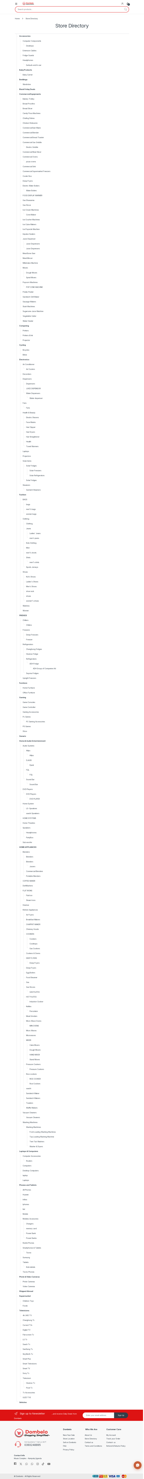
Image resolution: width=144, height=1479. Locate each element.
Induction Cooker (36, 1002)
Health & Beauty (29, 413)
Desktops (30, 46)
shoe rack (30, 591)
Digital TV (26, 1330)
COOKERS (30, 934)
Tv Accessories (29, 1393)
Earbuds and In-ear (33, 65)
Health (28, 442)
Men (28, 548)
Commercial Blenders (34, 871)
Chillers (25, 620)
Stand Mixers (35, 1059)
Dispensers (27, 379)
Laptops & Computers (28, 1151)
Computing (24, 326)
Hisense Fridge (32, 654)
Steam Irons (30, 900)
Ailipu (28, 750)
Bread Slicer (27, 108)
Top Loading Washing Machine (42, 1137)
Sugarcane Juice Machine (33, 311)
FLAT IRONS (27, 891)
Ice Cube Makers (29, 224)
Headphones (28, 60)
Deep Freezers (32, 635)
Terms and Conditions (93, 1446)
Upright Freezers (29, 678)
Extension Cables (29, 51)
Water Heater (28, 321)
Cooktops (33, 944)
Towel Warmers (32, 446)
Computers (27, 1166)
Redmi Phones (28, 1243)
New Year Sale (69, 1435)
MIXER (28, 1040)
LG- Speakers (31, 808)
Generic (22, 736)
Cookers (33, 939)
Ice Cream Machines (31, 210)
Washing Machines (30, 1122)
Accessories (24, 36)
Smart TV (26, 1368)
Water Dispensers (33, 393)
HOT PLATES (31, 997)
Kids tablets (30, 1267)
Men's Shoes (31, 586)
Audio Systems (28, 746)
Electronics (24, 359)
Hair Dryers (30, 432)
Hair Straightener (32, 437)
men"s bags (31, 509)
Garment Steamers (33, 490)
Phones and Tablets (27, 1185)
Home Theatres (29, 823)
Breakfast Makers (33, 919)
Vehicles (23, 1402)
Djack (32, 765)
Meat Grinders (31, 1016)
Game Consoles (29, 702)
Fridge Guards (28, 55)
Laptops (26, 451)
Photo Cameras (29, 1282)
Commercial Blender (31, 133)
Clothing (26, 519)
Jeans (28, 528)
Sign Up (121, 1415)
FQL (27, 770)
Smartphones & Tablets (32, 1248)
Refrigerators (28, 644)
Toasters (29, 1103)
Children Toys (28, 1301)
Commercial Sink (29, 166)
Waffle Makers (32, 1108)
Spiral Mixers (31, 277)
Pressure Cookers (33, 1064)
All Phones (27, 1190)
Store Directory (91, 1439)
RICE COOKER (35, 1079)
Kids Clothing (31, 543)
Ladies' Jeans (35, 533)
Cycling (22, 345)
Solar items (27, 461)
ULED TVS (27, 1397)
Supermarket (25, 1296)
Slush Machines (29, 306)
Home (17, 18)
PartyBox (29, 837)
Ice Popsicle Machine (31, 229)
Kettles (28, 1006)
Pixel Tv (29, 1388)
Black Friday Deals (27, 89)
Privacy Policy (68, 1450)
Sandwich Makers (33, 1098)
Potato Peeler (28, 292)
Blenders (26, 852)
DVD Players (28, 789)
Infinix (25, 1199)
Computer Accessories (32, 1156)
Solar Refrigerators (37, 475)
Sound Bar (30, 779)
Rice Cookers (35, 1084)
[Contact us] (138, 1465)
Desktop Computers (31, 1171)
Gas (27, 982)
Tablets (26, 1262)
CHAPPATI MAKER (33, 924)
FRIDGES (23, 615)
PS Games (27, 726)
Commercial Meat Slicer (32, 152)
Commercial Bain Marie (32, 128)
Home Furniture (29, 688)
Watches (26, 606)
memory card (31, 1228)
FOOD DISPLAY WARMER (32, 195)
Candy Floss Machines (31, 113)
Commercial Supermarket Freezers (36, 171)
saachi (28, 1088)
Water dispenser (36, 398)
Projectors (27, 456)
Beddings (23, 79)
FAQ (64, 1446)
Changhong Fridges (34, 649)
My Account (111, 1435)
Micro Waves (31, 1030)
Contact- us (110, 1442)
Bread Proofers (29, 104)
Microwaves (31, 1035)
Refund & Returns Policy (115, 1446)
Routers (29, 1161)
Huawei (26, 1195)
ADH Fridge (34, 664)
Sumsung (26, 1257)
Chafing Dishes (29, 118)
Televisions (24, 1310)
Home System (28, 804)
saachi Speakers (32, 813)
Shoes (25, 572)
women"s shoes (32, 601)
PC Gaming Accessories (35, 722)
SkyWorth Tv (28, 1354)
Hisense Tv (30, 1383)
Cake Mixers (34, 1045)
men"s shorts (31, 553)
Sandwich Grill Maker (31, 297)
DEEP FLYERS (31, 958)
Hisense (26, 905)
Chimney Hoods (32, 929)
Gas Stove (27, 205)
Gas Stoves (30, 987)
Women (26, 611)
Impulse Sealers (29, 234)
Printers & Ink (28, 335)
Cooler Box (27, 176)
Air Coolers (30, 369)
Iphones (26, 1204)
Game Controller (29, 707)
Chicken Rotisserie (30, 123)
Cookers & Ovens (33, 953)
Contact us (89, 1442)
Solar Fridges (31, 466)
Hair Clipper (30, 427)
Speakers (26, 828)
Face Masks (31, 422)
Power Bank (31, 1233)
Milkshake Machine (30, 263)
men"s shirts (34, 562)
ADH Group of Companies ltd (44, 668)
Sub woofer (27, 842)
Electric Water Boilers (31, 186)
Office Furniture (29, 693)
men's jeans (34, 538)
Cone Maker (31, 215)
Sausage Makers (29, 302)
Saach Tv (26, 1344)
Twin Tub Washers (37, 1141)
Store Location (69, 1439)
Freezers (26, 630)
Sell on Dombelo (69, 1442)
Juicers (32, 866)
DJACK (29, 760)
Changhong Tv (28, 1320)
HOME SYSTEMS (29, 818)
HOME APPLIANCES (27, 847)
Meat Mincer (28, 258)
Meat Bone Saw (29, 253)
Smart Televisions (30, 1364)
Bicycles (26, 350)
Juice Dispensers (33, 244)
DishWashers (28, 886)
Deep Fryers (28, 181)
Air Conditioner (28, 364)
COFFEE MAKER (29, 881)
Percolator (34, 1011)
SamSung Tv (28, 1349)
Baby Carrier (28, 75)
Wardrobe (27, 84)
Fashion (22, 495)
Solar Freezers (35, 470)
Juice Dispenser (29, 239)
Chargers (29, 1224)
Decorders (27, 374)
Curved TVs (27, 1325)
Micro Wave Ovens (33, 1021)
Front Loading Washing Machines (43, 1132)
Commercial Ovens (30, 157)
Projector (26, 340)
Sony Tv (26, 1373)
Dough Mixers (31, 273)
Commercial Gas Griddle (32, 142)
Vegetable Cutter (29, 316)
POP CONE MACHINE (34, 287)
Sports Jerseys (32, 567)
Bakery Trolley (28, 99)
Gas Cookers (35, 948)
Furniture (23, 683)
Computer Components (32, 41)
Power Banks (31, 1238)
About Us (88, 1435)
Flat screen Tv (28, 1335)
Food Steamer (31, 977)
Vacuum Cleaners (30, 1113)
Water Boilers (31, 190)
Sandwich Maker (32, 1093)
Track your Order (113, 1439)
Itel (24, 1209)
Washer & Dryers (36, 1146)
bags (28, 504)
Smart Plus (27, 1359)
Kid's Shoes (31, 577)
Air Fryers (30, 915)
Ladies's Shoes (32, 582)
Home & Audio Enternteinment (32, 741)
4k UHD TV (27, 1315)
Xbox (25, 731)
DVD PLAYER (35, 799)
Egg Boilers (30, 973)
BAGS (25, 499)
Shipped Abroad (26, 1291)
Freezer (29, 639)
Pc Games (27, 717)
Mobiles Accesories (30, 1219)
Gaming (22, 697)
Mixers (25, 268)
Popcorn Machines (30, 282)
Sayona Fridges (32, 673)
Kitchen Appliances (30, 910)
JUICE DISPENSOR (33, 388)
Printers (26, 331)
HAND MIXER (35, 1055)
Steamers (26, 485)
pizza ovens (31, 162)
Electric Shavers (32, 417)
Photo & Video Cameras (29, 1277)
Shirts (28, 557)
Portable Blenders (33, 876)
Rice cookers (31, 1074)
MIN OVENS (34, 1026)
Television (27, 1378)
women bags (31, 514)
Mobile (25, 1214)
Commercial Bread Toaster (33, 137)
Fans (24, 403)
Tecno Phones (28, 1272)
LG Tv (25, 1339)
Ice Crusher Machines (31, 220)
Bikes (25, 355)
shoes (28, 596)
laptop (25, 1175)
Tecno (28, 1253)
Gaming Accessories (31, 712)
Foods (25, 1306)
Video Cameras (29, 1286)
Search (125, 9)
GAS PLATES (35, 992)
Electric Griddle (32, 147)
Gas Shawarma (28, 200)
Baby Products (25, 70)
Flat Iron (29, 895)
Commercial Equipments (30, 94)
